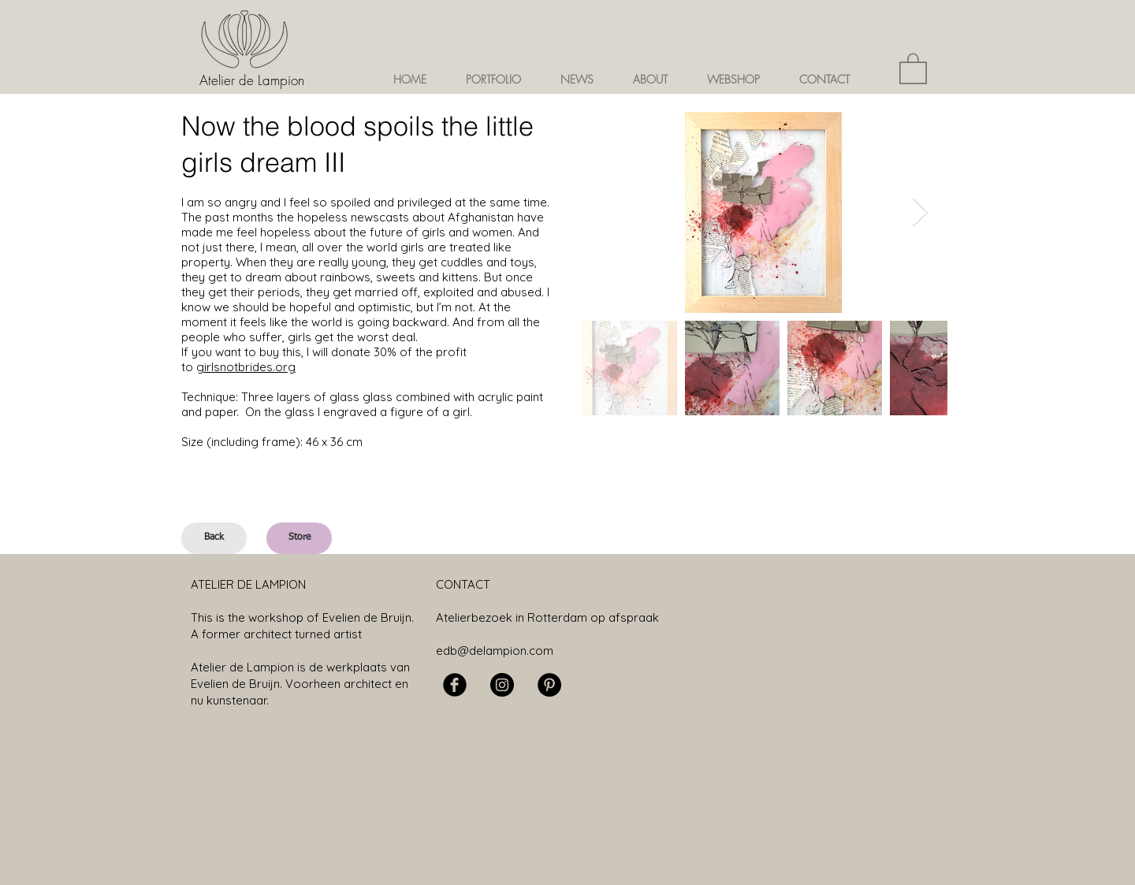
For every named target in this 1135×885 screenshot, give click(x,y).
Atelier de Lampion (251, 80)
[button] (493, 79)
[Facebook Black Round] (455, 685)
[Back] (214, 538)
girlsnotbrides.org (246, 366)
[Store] (299, 538)
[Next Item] (920, 212)
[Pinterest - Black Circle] (549, 685)
